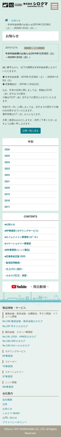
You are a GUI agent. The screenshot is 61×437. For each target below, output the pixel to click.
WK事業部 (8, 386)
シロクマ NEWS (11, 413)
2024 (7, 162)
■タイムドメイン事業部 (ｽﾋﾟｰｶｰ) (21, 237)
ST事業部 (7, 376)
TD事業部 (7, 366)
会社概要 (7, 399)
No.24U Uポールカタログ (16, 345)
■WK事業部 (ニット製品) (17, 250)
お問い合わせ (9, 417)
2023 (7, 168)
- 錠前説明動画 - (13, 262)
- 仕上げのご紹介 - (14, 269)
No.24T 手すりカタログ (15, 326)
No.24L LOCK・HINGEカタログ (19, 336)
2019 (7, 194)
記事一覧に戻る (31, 130)
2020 (7, 187)
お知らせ (15, 20)
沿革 (4, 404)
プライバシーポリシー (14, 422)
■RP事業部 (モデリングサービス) (21, 230)
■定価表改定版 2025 (15, 256)
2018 (7, 200)
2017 (7, 207)
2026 (7, 149)
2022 (7, 175)
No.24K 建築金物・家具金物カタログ (22, 321)
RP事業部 (7, 355)
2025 (7, 156)
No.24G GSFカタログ (13, 341)
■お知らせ (10, 224)
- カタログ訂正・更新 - (16, 275)
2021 (7, 181)
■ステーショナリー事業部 (18, 243)
